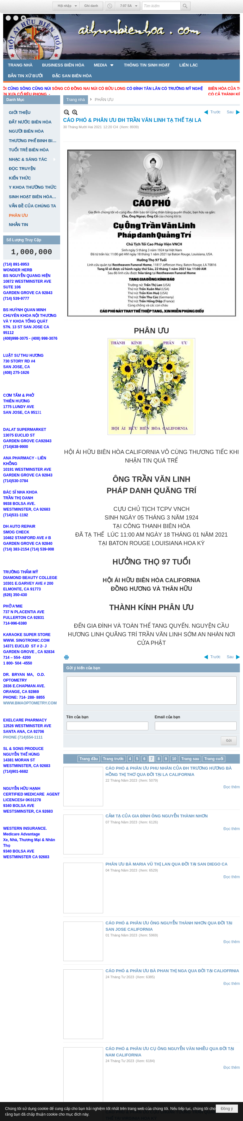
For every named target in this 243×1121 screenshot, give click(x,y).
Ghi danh (91, 6)
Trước (215, 112)
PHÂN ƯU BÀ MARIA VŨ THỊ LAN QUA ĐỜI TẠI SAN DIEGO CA (167, 864)
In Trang (66, 657)
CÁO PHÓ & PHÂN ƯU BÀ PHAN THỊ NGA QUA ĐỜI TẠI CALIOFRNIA (172, 970)
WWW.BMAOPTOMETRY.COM (30, 723)
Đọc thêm (231, 787)
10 (174, 759)
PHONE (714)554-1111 (23, 758)
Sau (230, 112)
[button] (104, 65)
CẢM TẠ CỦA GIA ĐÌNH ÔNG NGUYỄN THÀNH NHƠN (157, 816)
